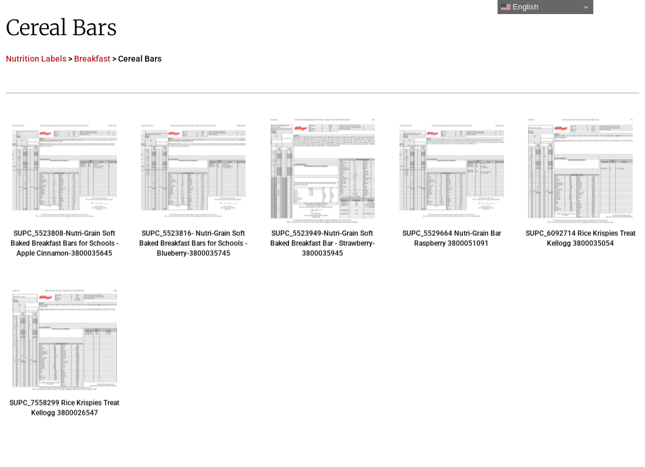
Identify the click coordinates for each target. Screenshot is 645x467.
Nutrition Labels (36, 58)
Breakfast (92, 58)
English (519, 7)
